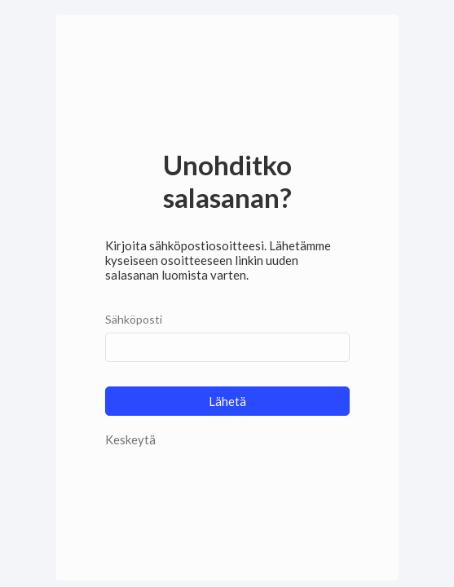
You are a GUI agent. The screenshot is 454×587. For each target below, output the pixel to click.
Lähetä (227, 401)
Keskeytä (130, 439)
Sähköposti (133, 319)
